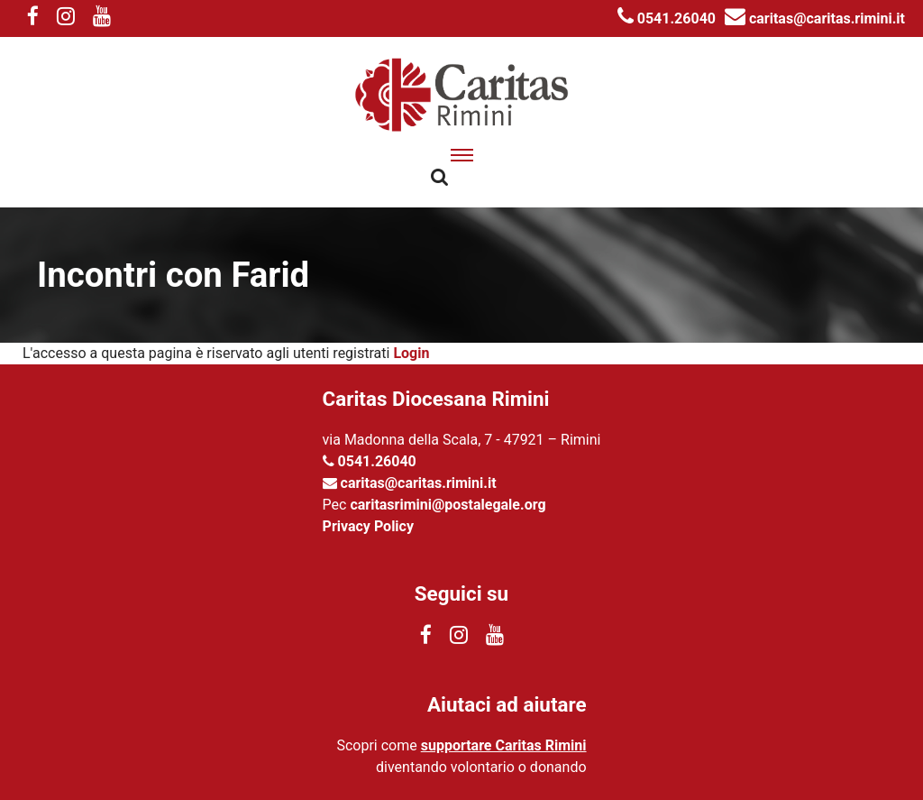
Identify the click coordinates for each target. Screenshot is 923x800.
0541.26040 (666, 18)
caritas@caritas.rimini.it (815, 18)
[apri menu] (462, 155)
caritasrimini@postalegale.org (447, 504)
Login (411, 353)
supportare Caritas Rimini (504, 745)
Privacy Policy (368, 526)
